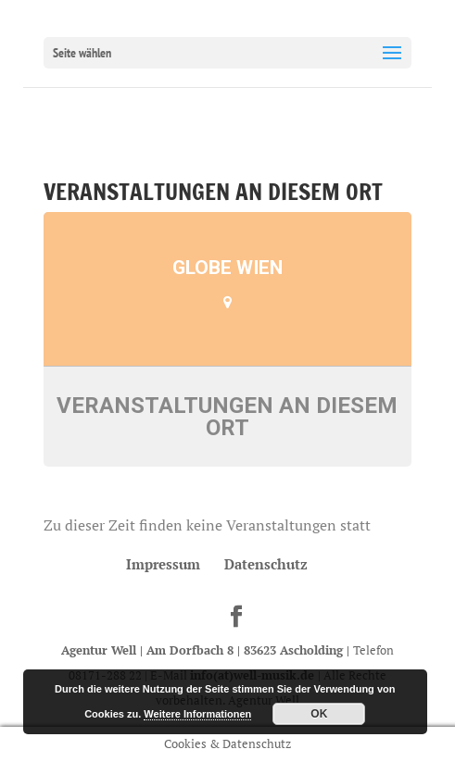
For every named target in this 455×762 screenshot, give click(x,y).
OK (318, 713)
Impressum (163, 564)
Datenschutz (266, 564)
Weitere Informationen (197, 713)
